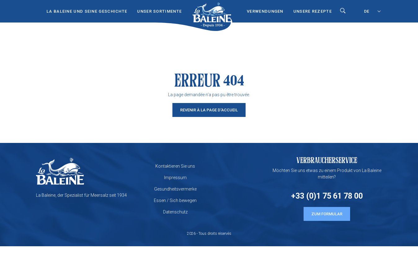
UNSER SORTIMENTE (159, 11)
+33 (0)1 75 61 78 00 (327, 195)
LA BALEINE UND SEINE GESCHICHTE (87, 11)
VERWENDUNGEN (265, 11)
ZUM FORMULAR (326, 214)
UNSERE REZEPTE (312, 11)
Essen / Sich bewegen (175, 200)
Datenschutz (175, 211)
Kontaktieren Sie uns (175, 166)
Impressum (175, 177)
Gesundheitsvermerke (175, 189)
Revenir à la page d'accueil (209, 110)
